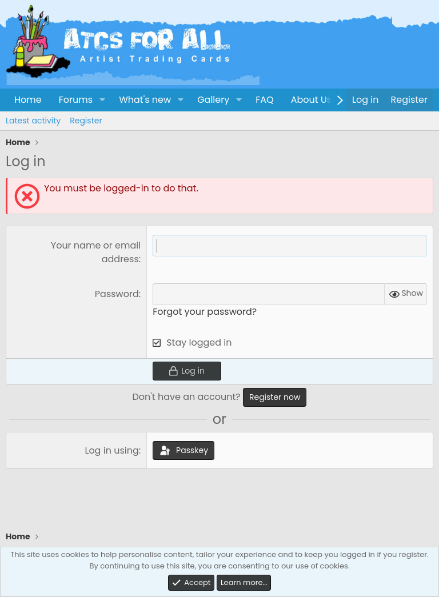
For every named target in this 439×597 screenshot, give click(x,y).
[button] (102, 100)
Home (28, 99)
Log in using (111, 450)
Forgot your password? (205, 311)
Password (117, 293)
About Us (311, 99)
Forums (76, 99)
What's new (145, 99)
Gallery (213, 99)
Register (86, 120)
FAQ (264, 99)
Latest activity (33, 120)
